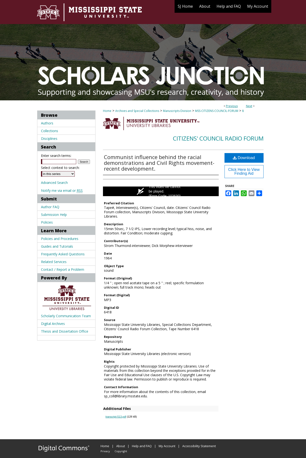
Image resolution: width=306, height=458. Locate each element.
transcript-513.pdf (116, 416)
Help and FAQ (142, 446)
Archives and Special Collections (137, 111)
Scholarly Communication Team (66, 316)
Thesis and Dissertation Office (64, 331)
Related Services (54, 261)
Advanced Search (54, 182)
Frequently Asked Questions (63, 254)
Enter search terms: (56, 155)
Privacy (105, 451)
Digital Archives (53, 323)
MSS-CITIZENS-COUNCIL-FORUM (216, 111)
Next (249, 106)
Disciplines (49, 138)
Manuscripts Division (177, 111)
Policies (47, 222)
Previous (232, 106)
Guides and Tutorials (57, 246)
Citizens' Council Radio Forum (218, 138)
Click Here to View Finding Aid (243, 171)
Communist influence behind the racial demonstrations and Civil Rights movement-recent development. (159, 162)
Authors (47, 123)
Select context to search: (60, 167)
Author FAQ (50, 207)
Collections (49, 131)
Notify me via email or (62, 190)
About (120, 446)
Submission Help (54, 214)
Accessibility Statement (199, 446)
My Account (167, 446)
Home (107, 111)
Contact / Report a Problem (62, 269)
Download (244, 158)
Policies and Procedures (59, 238)
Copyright (121, 451)
